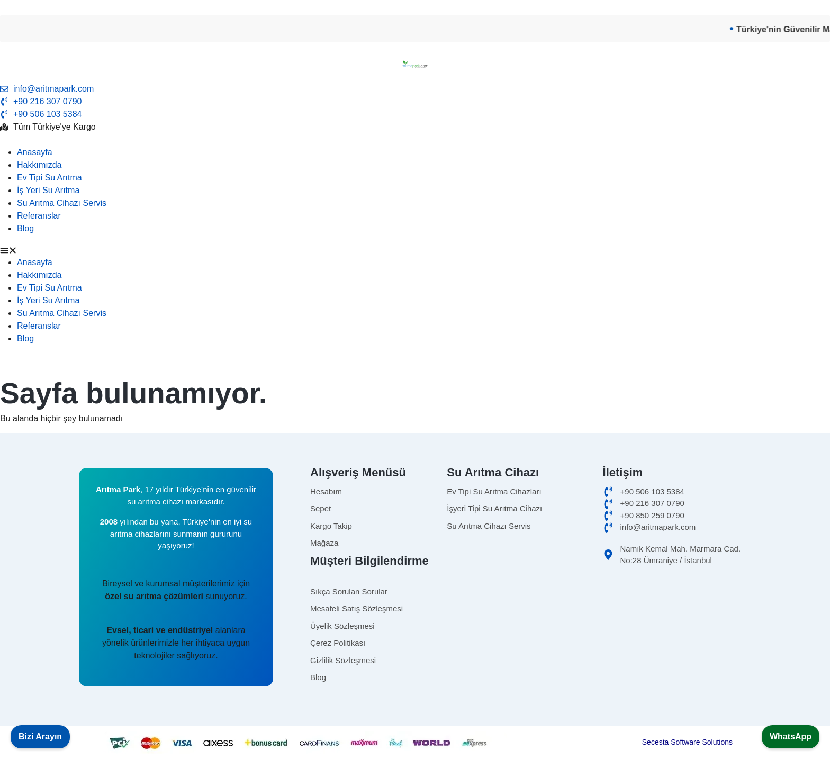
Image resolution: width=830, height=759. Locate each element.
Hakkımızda (39, 164)
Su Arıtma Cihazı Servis (61, 202)
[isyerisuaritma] (524, 509)
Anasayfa (34, 152)
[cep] (676, 492)
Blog (25, 228)
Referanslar (39, 215)
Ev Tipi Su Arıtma (49, 177)
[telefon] (415, 114)
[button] (415, 249)
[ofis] (676, 504)
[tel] (415, 101)
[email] (415, 89)
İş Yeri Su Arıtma (48, 190)
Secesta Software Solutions (687, 742)
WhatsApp (790, 736)
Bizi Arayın (40, 736)
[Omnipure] (524, 526)
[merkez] (676, 516)
